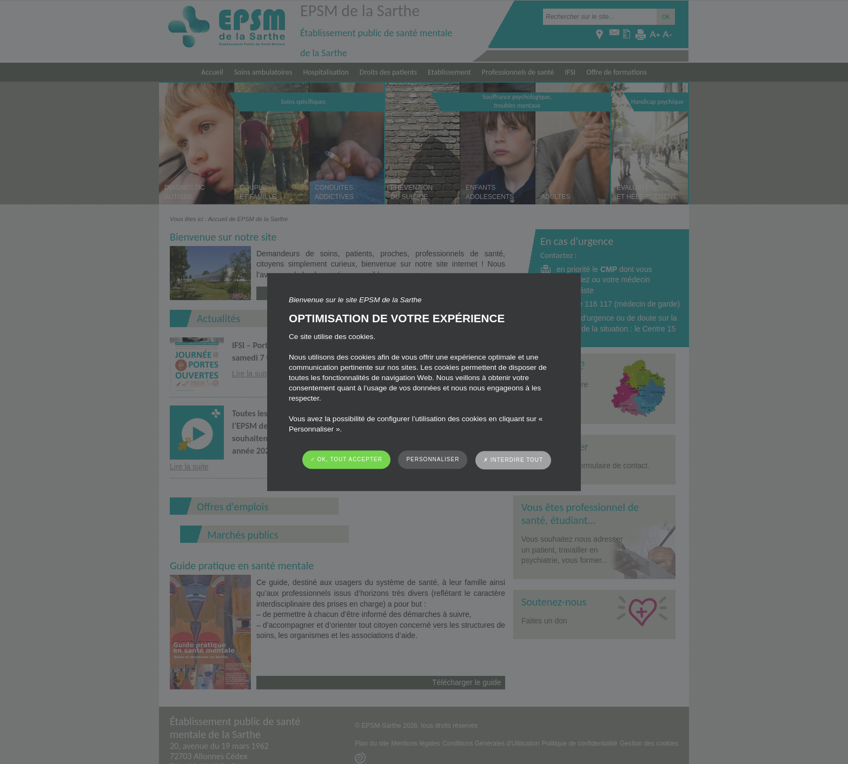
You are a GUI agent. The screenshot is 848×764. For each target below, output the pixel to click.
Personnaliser (432, 459)
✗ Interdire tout (513, 460)
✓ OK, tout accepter (346, 459)
